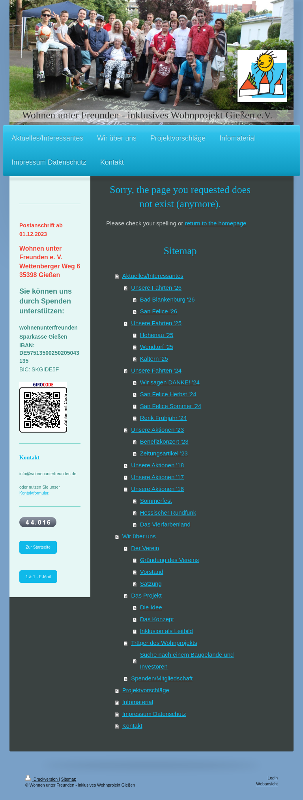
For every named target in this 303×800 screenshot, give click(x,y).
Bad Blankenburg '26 (167, 299)
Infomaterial (137, 702)
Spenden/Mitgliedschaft (162, 678)
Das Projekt (146, 595)
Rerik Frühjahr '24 (163, 417)
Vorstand (151, 571)
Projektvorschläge (145, 690)
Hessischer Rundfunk (168, 512)
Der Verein (145, 548)
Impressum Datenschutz (154, 713)
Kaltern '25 (154, 358)
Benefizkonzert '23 (164, 441)
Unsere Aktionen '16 (157, 488)
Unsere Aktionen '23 (157, 429)
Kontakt (132, 725)
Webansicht (267, 783)
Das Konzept (157, 619)
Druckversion (42, 779)
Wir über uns (139, 536)
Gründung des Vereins (169, 559)
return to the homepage (215, 223)
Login (272, 778)
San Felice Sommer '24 (170, 406)
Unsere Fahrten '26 (156, 287)
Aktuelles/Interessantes (152, 275)
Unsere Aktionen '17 (157, 477)
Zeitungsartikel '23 (164, 453)
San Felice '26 (159, 311)
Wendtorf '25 (156, 346)
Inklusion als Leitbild (166, 631)
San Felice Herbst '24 (168, 394)
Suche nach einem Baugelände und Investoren (187, 660)
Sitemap (69, 779)
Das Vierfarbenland (165, 524)
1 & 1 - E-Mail (38, 576)
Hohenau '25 (157, 335)
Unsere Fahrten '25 (156, 323)
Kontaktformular (34, 493)
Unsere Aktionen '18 (157, 465)
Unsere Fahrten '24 (156, 370)
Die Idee (151, 607)
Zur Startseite (38, 547)
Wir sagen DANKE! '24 (170, 382)
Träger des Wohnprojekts (164, 642)
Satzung (151, 583)
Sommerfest (156, 500)
